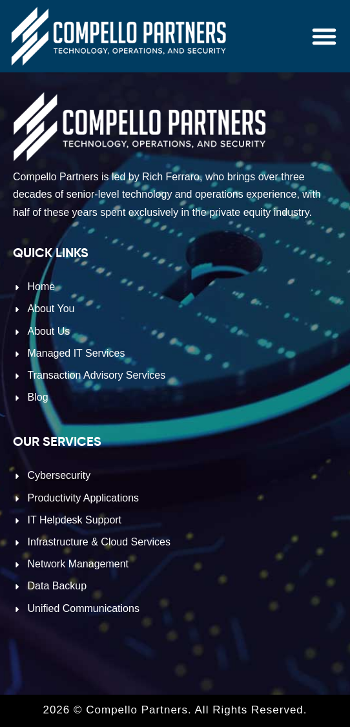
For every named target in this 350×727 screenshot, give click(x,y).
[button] (324, 36)
